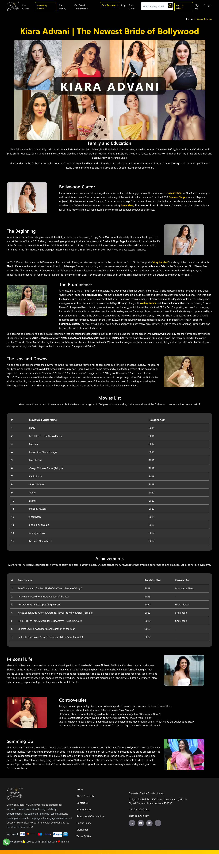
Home (189, 19)
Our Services (109, 5)
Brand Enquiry (62, 7)
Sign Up (197, 7)
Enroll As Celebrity (180, 6)
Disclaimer (82, 829)
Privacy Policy (84, 809)
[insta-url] (132, 823)
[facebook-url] (158, 823)
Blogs (124, 5)
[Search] (157, 6)
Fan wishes (25, 7)
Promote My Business (42, 6)
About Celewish (85, 796)
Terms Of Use (84, 836)
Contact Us (82, 802)
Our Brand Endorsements (81, 7)
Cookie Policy (84, 822)
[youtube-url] (141, 823)
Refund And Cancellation (90, 816)
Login (208, 5)
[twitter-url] (149, 823)
